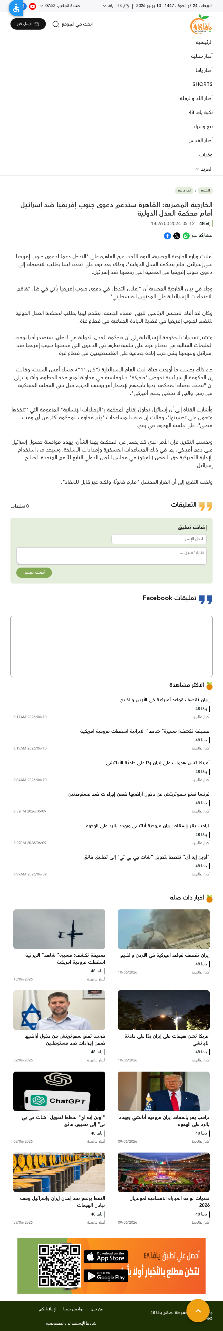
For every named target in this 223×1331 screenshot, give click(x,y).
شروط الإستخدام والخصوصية (71, 1323)
